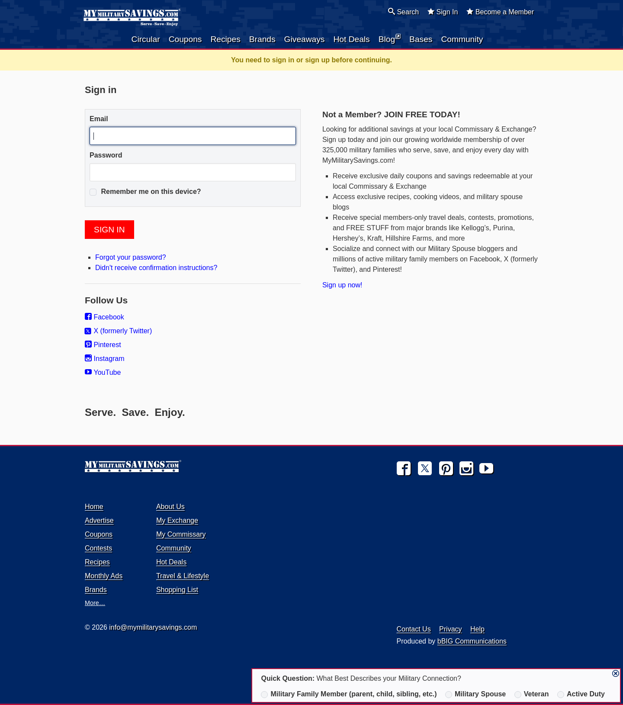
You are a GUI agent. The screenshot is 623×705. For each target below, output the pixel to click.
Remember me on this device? (145, 192)
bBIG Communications (472, 641)
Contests (98, 548)
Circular (146, 39)
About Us (170, 506)
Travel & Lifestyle (182, 575)
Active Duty (581, 694)
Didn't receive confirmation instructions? (156, 267)
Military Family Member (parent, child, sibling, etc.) (349, 694)
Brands (262, 39)
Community (462, 39)
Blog (390, 38)
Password (106, 155)
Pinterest (103, 344)
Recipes (225, 39)
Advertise (99, 520)
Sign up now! (342, 285)
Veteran (531, 694)
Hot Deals (351, 39)
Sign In (442, 12)
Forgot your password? (130, 257)
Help (477, 629)
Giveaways (304, 39)
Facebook (104, 317)
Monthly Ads (103, 575)
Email (99, 118)
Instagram (105, 358)
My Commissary (181, 534)
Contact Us (414, 629)
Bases (420, 39)
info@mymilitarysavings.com (153, 627)
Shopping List (177, 589)
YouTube (103, 372)
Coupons (185, 39)
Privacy (450, 629)
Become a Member (500, 12)
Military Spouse (475, 694)
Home (94, 506)
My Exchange (177, 520)
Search (403, 12)
